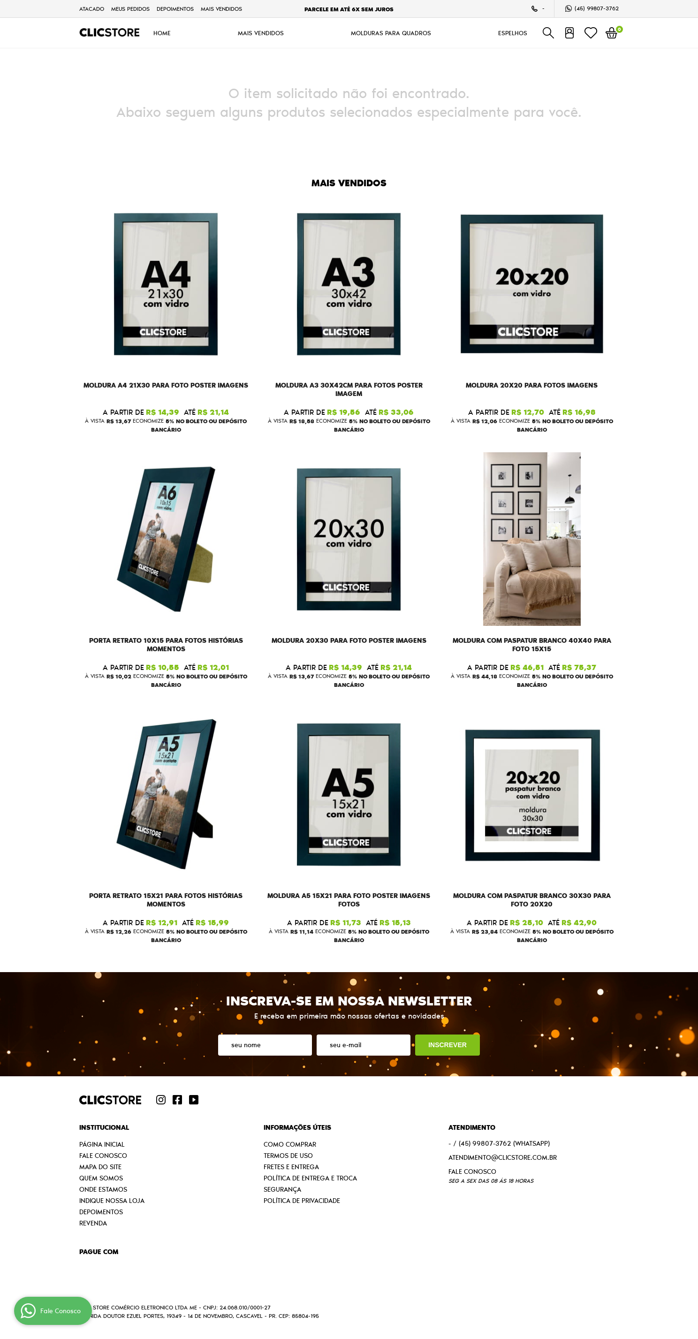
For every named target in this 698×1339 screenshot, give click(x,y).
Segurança (282, 1189)
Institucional (104, 1127)
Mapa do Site (100, 1167)
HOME (162, 33)
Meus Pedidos (130, 9)
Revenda (93, 1223)
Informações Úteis (297, 1127)
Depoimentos (175, 9)
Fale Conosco (103, 1155)
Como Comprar (290, 1144)
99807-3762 (597, 8)
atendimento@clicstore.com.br (502, 1157)
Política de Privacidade (302, 1200)
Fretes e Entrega (291, 1167)
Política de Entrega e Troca (310, 1178)
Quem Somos (101, 1178)
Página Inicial (102, 1144)
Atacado (91, 9)
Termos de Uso (288, 1155)
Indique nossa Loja (111, 1200)
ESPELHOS (512, 33)
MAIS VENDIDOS (221, 9)
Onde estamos (103, 1189)
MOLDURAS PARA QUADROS (391, 33)
